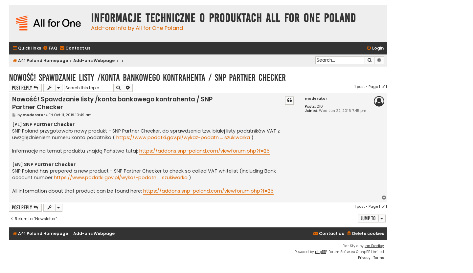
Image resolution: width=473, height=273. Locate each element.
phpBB (320, 251)
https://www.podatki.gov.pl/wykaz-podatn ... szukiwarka (183, 137)
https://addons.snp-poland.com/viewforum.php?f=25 (204, 151)
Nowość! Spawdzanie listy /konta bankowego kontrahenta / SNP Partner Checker (147, 78)
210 (320, 106)
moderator (316, 98)
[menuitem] (50, 48)
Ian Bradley (374, 245)
